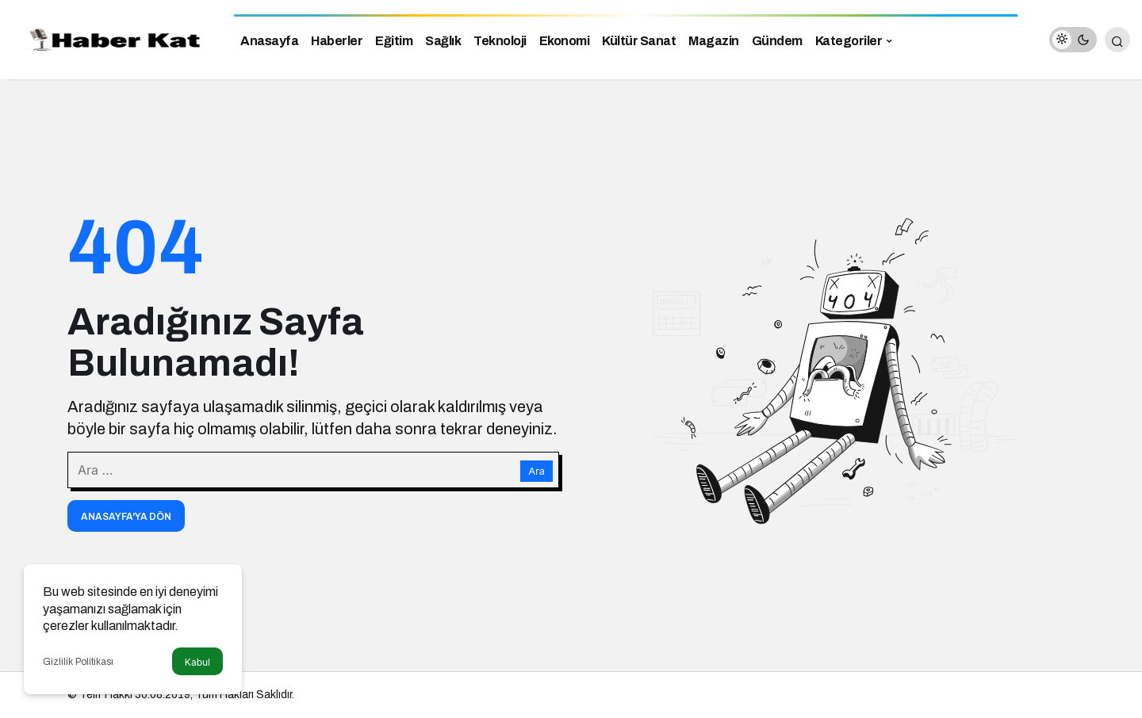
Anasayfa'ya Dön (126, 516)
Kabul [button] (197, 662)
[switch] (1073, 39)
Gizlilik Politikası (78, 661)
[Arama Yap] (1117, 39)
